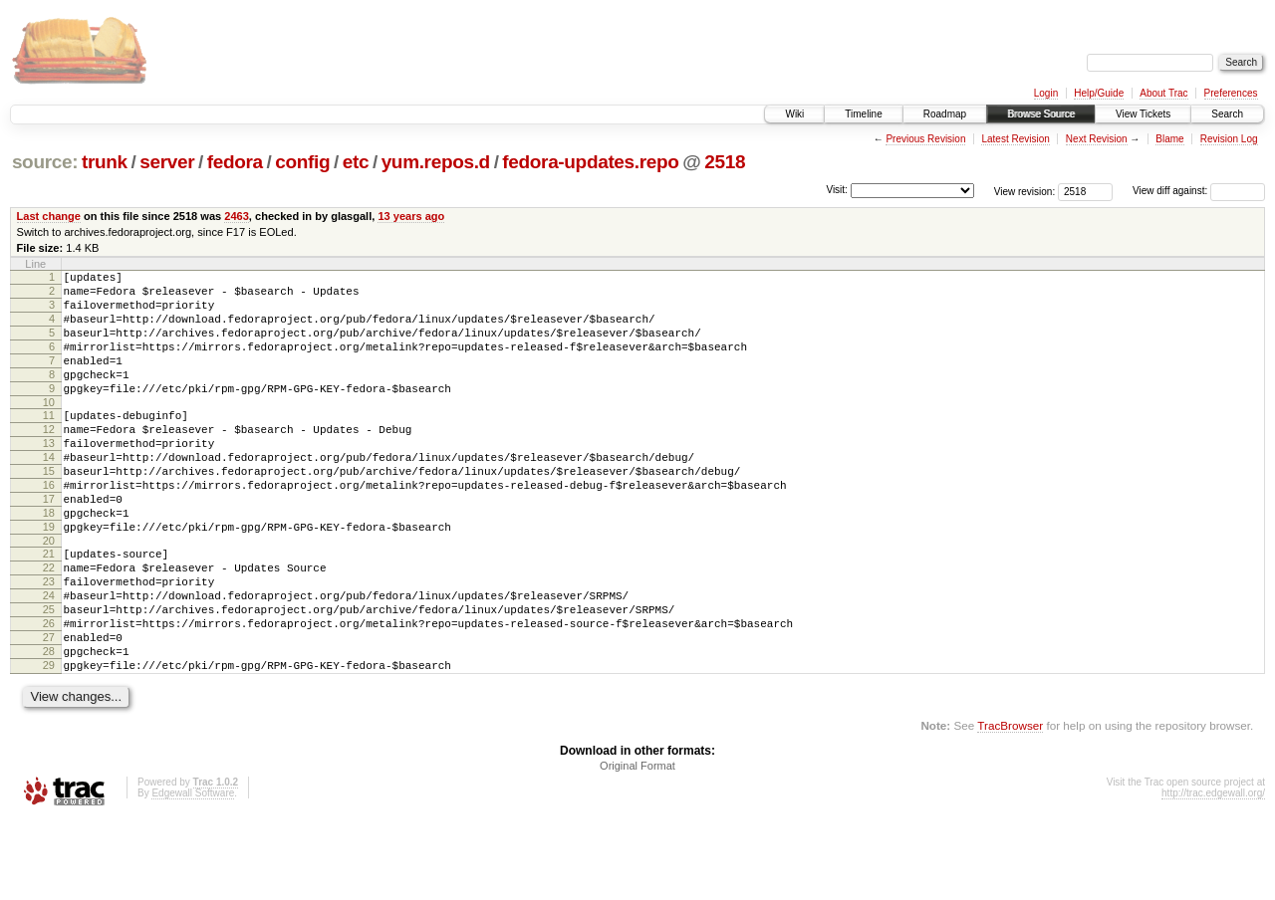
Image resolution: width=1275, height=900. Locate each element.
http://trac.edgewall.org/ (1213, 873)
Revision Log (1229, 138)
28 (49, 726)
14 (49, 493)
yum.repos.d (436, 161)
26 (49, 692)
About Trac (1163, 93)
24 (49, 658)
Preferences (1231, 93)
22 (49, 624)
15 (49, 510)
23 (49, 641)
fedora (235, 161)
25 (49, 675)
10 (49, 429)
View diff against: (1199, 190)
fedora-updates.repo (590, 161)
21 (49, 607)
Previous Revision (925, 138)
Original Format (637, 846)
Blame (1169, 138)
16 (49, 527)
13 (49, 476)
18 (49, 560)
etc (356, 161)
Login (1046, 93)
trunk (105, 161)
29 (49, 743)
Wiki (794, 114)
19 (49, 577)
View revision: (1025, 190)
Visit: (837, 189)
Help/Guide (1099, 93)
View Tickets (1143, 114)
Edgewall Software (192, 873)
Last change (49, 216)
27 (49, 709)
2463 (236, 216)
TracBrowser (1010, 805)
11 (49, 442)
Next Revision (1097, 138)
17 (49, 544)
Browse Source (1041, 114)
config (302, 161)
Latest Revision (1015, 138)
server (166, 161)
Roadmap (944, 114)
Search (1227, 114)
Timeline (863, 114)
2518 (724, 161)
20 (49, 594)
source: (45, 161)
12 (49, 459)
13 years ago (411, 216)
